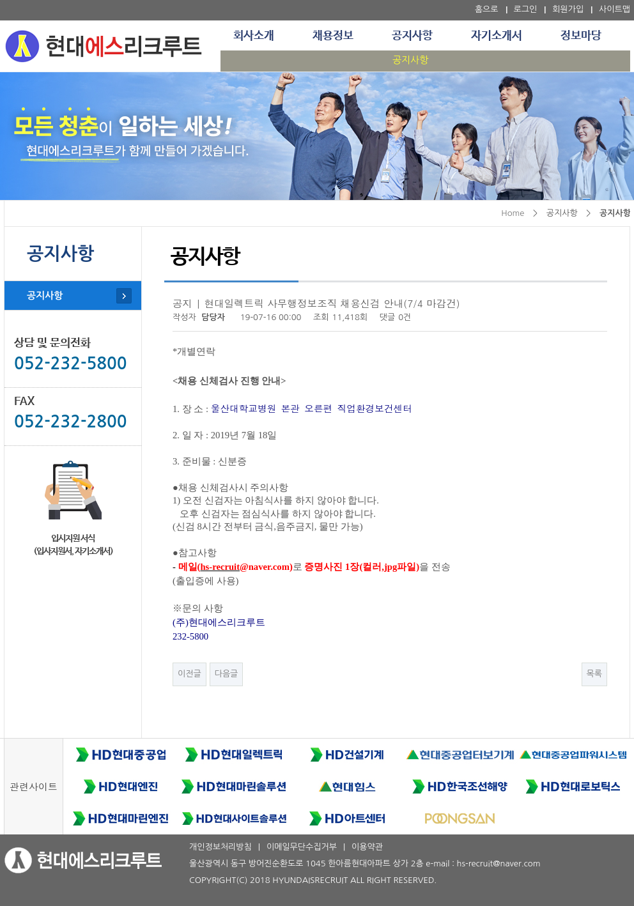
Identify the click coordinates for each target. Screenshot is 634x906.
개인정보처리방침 (220, 847)
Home (512, 213)
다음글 (226, 674)
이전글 (189, 674)
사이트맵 (614, 9)
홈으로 (487, 9)
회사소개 (253, 35)
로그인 (525, 9)
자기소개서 (496, 35)
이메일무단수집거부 (302, 847)
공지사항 (412, 35)
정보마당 (581, 35)
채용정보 (333, 35)
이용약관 (367, 847)
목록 (594, 674)
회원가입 (568, 9)
